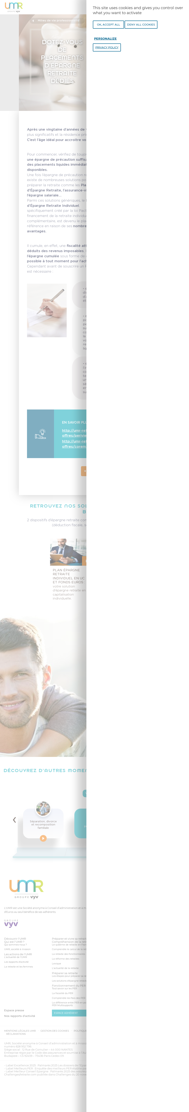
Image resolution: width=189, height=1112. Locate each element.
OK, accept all (108, 24)
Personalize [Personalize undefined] (105, 38)
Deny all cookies (141, 24)
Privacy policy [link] (106, 47)
